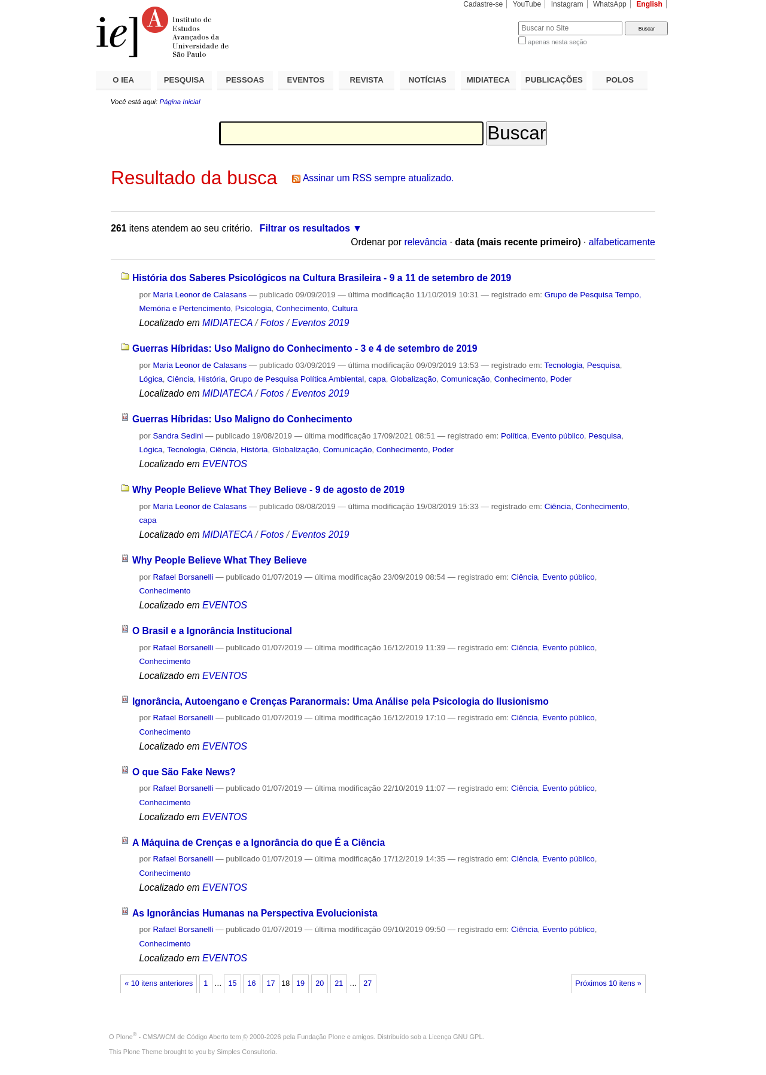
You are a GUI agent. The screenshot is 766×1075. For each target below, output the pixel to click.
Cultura (345, 308)
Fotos (272, 323)
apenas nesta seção (557, 41)
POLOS (620, 79)
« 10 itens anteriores (158, 983)
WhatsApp (610, 4)
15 (232, 983)
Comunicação (465, 378)
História (211, 378)
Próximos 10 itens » (608, 983)
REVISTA (367, 79)
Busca (489, 21)
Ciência (180, 378)
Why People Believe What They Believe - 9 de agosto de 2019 (268, 490)
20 (319, 983)
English (649, 4)
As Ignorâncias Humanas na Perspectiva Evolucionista (255, 913)
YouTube (527, 4)
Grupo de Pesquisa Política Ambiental (297, 378)
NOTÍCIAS (427, 79)
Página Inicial (179, 101)
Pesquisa (603, 365)
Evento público (557, 435)
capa (377, 378)
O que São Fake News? (184, 772)
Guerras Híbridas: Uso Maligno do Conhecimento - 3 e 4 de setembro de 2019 (305, 348)
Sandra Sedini (178, 435)
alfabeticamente (622, 242)
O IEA (123, 79)
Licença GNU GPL (455, 1036)
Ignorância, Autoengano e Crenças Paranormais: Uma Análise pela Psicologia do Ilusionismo (340, 701)
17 (271, 983)
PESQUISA (184, 79)
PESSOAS (245, 79)
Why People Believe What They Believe (219, 560)
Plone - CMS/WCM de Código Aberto (172, 1036)
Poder (561, 378)
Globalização (413, 378)
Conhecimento (301, 308)
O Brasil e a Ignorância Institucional (212, 631)
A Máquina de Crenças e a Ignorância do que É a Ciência (258, 843)
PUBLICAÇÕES (554, 79)
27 (367, 983)
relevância (425, 242)
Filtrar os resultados (305, 228)
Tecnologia (564, 365)
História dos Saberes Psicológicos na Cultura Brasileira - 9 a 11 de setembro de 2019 (321, 278)
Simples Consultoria (246, 1051)
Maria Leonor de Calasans (200, 294)
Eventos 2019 (320, 323)
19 (300, 983)
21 (339, 983)
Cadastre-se (483, 4)
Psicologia (253, 308)
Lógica (150, 378)
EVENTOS (306, 79)
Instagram (567, 4)
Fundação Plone (321, 1036)
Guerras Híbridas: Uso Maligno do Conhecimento (242, 419)
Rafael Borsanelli (183, 576)
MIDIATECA (488, 79)
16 (251, 983)
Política (514, 435)
